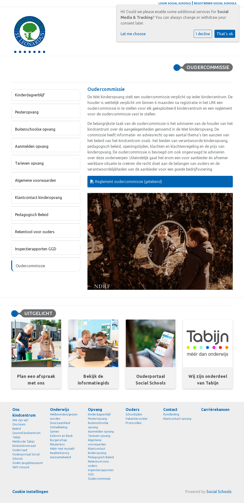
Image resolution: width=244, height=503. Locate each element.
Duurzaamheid (60, 422)
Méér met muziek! (62, 448)
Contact (170, 409)
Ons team (18, 424)
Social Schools (219, 491)
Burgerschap (58, 440)
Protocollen (134, 422)
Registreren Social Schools (215, 3)
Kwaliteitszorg (59, 452)
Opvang (95, 409)
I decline (203, 34)
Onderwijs (59, 409)
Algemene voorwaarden (35, 180)
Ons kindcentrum (24, 412)
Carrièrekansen (215, 409)
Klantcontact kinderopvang (38, 197)
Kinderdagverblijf (30, 95)
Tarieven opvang (29, 163)
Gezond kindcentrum (26, 432)
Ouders (132, 409)
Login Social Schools (174, 3)
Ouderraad (19, 450)
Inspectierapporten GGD (35, 249)
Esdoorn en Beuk (61, 435)
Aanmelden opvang (31, 146)
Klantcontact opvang (177, 418)
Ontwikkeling (58, 427)
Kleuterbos (57, 444)
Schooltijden (134, 414)
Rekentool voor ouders (35, 232)
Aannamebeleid (60, 457)
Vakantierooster (137, 418)
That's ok (225, 34)
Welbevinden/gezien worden (63, 416)
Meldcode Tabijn (23, 441)
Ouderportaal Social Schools (26, 456)
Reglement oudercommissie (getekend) (126, 181)
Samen (54, 431)
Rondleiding (171, 414)
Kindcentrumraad (24, 445)
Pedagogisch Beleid (31, 214)
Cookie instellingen (30, 491)
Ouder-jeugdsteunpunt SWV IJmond (27, 465)
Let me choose (133, 34)
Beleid (16, 428)
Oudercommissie (30, 266)
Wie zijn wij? (20, 420)
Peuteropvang (27, 112)
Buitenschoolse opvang (35, 129)
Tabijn (16, 437)
